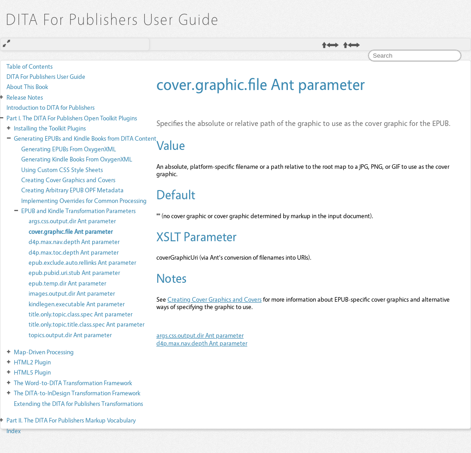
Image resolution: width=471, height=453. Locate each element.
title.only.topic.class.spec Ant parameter (80, 314)
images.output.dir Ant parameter (72, 293)
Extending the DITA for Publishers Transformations (78, 403)
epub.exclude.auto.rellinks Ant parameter (82, 262)
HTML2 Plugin (32, 362)
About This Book (27, 86)
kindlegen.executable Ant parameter (77, 304)
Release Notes (24, 97)
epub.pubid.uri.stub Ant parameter (74, 272)
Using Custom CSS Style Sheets (62, 169)
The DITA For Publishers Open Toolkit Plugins (71, 118)
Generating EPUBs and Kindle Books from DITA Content (85, 138)
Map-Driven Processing (44, 352)
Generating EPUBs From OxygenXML (68, 149)
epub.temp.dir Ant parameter (67, 283)
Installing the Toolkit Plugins (50, 128)
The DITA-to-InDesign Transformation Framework (77, 393)
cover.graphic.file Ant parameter (71, 231)
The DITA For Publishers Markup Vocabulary (71, 420)
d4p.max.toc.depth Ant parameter (74, 252)
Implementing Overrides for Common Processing (84, 200)
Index (13, 431)
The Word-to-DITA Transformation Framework (73, 383)
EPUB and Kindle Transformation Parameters (78, 211)
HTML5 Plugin (32, 372)
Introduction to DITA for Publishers (50, 107)
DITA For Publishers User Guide (45, 76)
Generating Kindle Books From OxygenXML (76, 159)
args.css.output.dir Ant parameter (72, 221)
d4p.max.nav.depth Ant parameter (74, 241)
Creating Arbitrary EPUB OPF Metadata (72, 190)
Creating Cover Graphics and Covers (68, 180)
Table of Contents (29, 66)
